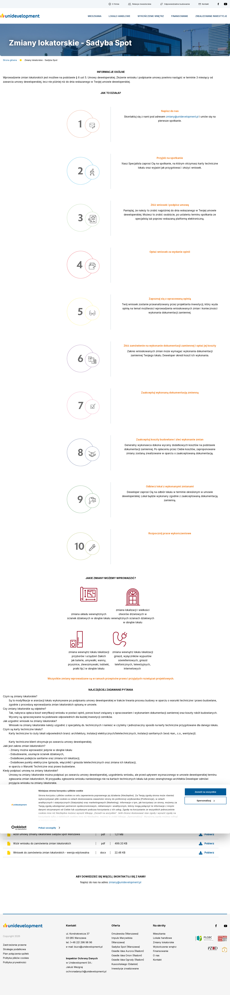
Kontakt (205, 4)
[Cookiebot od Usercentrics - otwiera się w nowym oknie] (19, 989)
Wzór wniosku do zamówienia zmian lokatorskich (42, 843)
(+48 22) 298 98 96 (81, 942)
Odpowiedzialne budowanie (177, 4)
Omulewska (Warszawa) (124, 933)
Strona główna (10, 60)
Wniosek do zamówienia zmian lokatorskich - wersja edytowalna (51, 852)
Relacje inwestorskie (141, 4)
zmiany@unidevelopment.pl (182, 116)
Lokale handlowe (119, 16)
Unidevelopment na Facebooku (218, 4)
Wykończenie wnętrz (151, 16)
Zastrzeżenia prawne (14, 944)
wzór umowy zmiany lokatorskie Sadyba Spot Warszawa (46, 834)
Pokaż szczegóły (47, 989)
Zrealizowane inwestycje (211, 16)
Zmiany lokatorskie (163, 942)
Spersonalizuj (206, 962)
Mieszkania (94, 16)
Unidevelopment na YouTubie (225, 4)
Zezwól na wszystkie (205, 953)
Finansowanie (179, 16)
